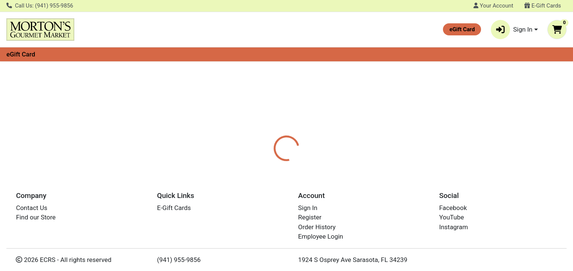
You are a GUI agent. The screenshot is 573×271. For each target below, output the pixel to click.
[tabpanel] (405, 182)
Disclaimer (295, 148)
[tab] (259, 148)
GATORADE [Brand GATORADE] (334, 178)
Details (259, 148)
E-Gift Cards (542, 5)
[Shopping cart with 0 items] (557, 29)
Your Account (493, 5)
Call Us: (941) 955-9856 (39, 5)
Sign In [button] (512, 29)
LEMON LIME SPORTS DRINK (289, 242)
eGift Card (20, 54)
